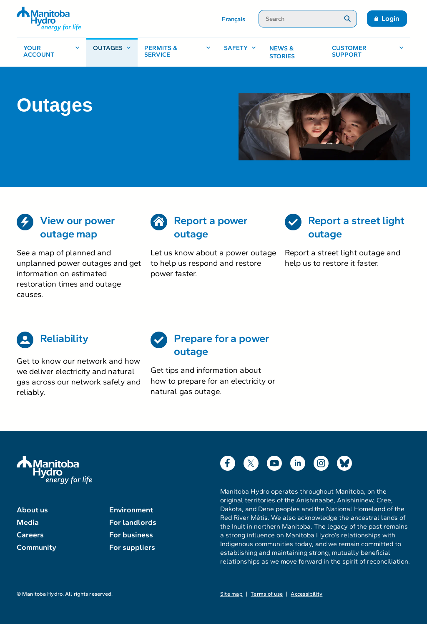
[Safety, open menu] (240, 52)
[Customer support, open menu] (367, 52)
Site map (231, 594)
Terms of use (267, 594)
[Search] (298, 18)
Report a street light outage (356, 227)
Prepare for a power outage (221, 345)
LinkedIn (297, 461)
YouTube (274, 461)
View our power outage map (77, 227)
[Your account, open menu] (51, 52)
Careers (30, 535)
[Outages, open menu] (112, 52)
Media (28, 522)
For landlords (132, 522)
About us (32, 510)
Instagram (321, 461)
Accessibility (306, 594)
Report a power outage (210, 227)
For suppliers (132, 547)
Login (390, 18)
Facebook (227, 461)
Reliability (64, 338)
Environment (131, 510)
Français (233, 19)
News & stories (282, 52)
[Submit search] (347, 18)
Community (36, 547)
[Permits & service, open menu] (177, 52)
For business (131, 535)
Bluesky (344, 461)
